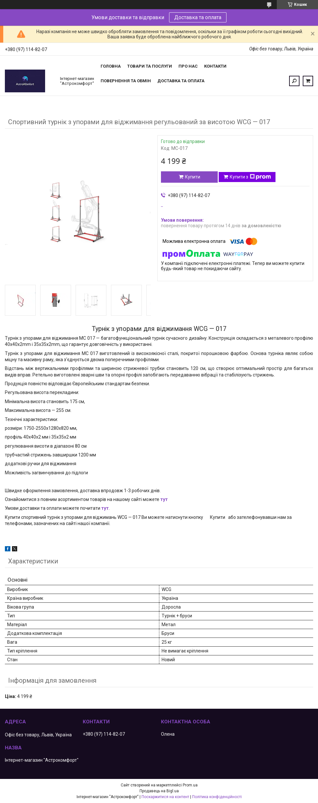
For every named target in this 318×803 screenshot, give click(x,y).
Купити (192, 176)
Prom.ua (190, 785)
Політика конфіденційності (217, 797)
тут (164, 499)
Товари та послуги (149, 66)
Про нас (188, 66)
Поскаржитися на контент (165, 797)
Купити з (250, 177)
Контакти (215, 66)
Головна (111, 66)
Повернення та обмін (126, 80)
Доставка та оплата (197, 17)
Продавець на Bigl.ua (159, 791)
